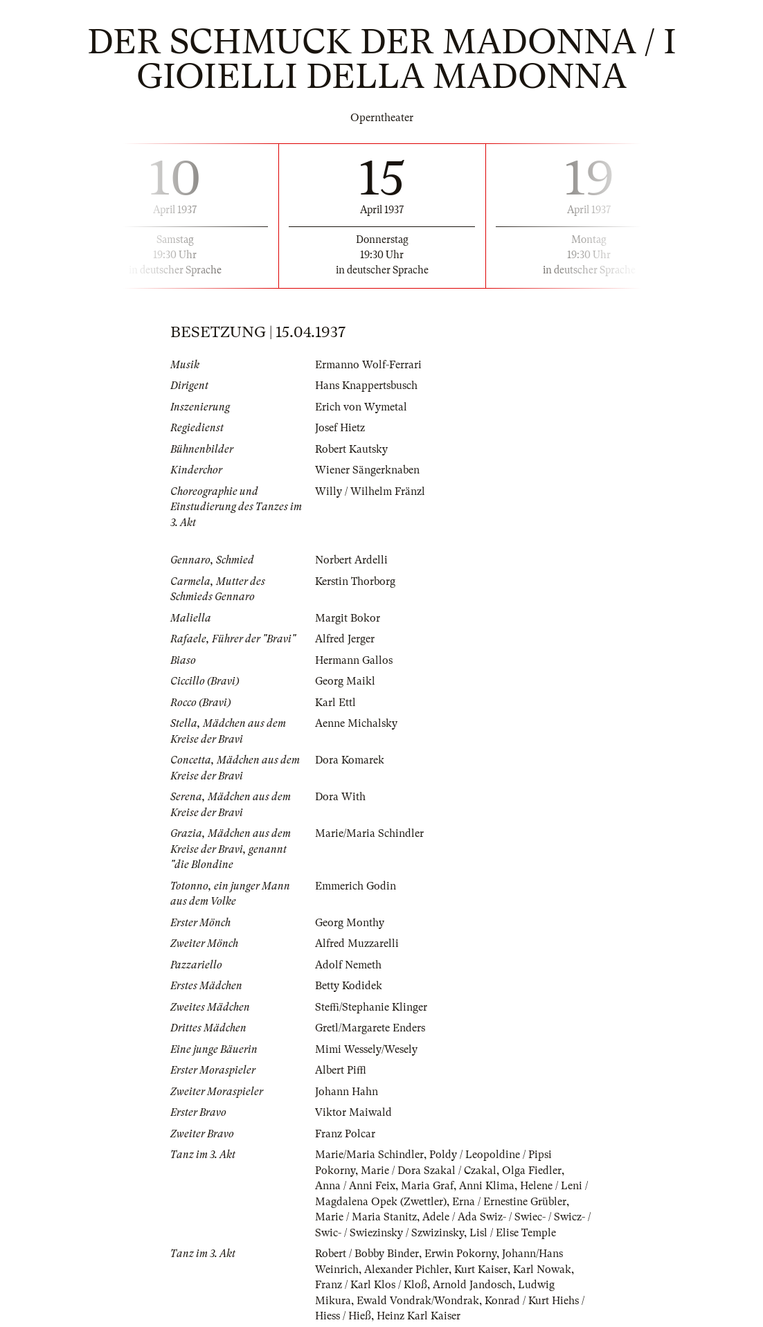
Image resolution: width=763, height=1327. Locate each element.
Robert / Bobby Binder (367, 1253)
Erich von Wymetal (361, 407)
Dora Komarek (349, 760)
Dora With (340, 797)
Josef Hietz (340, 428)
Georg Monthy (349, 923)
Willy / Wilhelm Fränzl (370, 491)
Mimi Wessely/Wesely (366, 1049)
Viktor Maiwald (353, 1112)
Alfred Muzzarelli (357, 943)
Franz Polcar (345, 1134)
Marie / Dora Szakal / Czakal (428, 1170)
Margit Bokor (347, 618)
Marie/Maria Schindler (369, 833)
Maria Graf (427, 1186)
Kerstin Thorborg (355, 581)
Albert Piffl (340, 1070)
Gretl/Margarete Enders (370, 1028)
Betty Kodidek (348, 986)
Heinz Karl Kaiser (418, 1316)
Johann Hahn (346, 1091)
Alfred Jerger (345, 639)
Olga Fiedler (532, 1170)
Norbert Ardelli (351, 560)
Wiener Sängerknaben (367, 470)
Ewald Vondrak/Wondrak (418, 1300)
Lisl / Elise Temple (512, 1233)
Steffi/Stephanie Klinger (371, 1007)
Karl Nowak (542, 1269)
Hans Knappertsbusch (366, 385)
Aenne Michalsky (356, 723)
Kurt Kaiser (481, 1269)
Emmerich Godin (355, 886)
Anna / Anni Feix (355, 1186)
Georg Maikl (345, 681)
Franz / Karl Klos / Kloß (371, 1285)
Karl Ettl (335, 702)
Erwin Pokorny (460, 1253)
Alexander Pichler (406, 1269)
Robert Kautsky (351, 449)
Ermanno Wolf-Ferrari (368, 365)
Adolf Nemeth (348, 965)
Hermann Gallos (354, 660)
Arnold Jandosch (472, 1285)
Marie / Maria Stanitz (366, 1217)
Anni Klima (486, 1186)
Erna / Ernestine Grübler (509, 1201)
